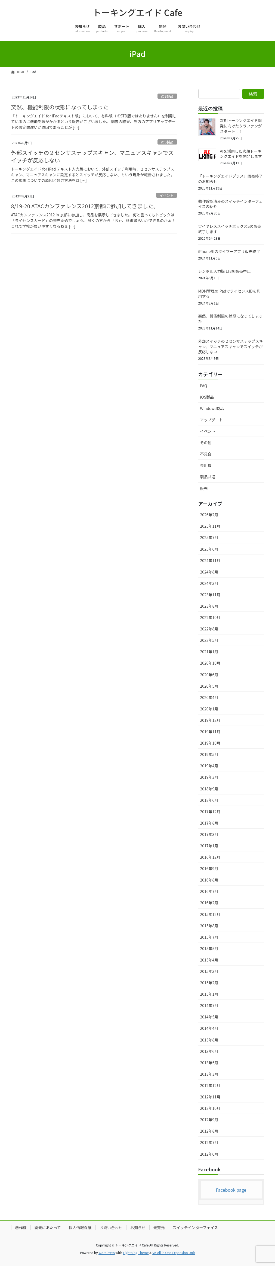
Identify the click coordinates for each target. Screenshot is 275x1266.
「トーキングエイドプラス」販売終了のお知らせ (230, 178)
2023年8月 (209, 606)
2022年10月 (210, 617)
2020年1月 (209, 708)
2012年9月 (209, 1119)
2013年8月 (209, 1040)
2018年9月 (209, 788)
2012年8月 (209, 1131)
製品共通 (207, 476)
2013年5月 (209, 1062)
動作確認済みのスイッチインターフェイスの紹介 (230, 203)
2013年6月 (209, 1051)
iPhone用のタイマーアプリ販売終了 (229, 251)
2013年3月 (209, 1074)
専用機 (206, 465)
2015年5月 (209, 948)
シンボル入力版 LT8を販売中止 (224, 271)
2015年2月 (209, 982)
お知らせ (138, 1227)
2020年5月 (209, 686)
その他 (206, 442)
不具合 (206, 454)
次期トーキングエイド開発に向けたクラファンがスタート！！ (241, 126)
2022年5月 (209, 640)
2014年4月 (209, 1028)
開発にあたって (48, 1227)
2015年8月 (209, 925)
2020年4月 (209, 697)
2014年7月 (209, 1005)
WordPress (106, 1252)
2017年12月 (210, 811)
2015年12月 (210, 914)
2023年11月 (210, 594)
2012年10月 (210, 1108)
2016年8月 (209, 880)
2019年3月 (209, 777)
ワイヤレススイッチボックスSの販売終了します (229, 228)
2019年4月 (209, 765)
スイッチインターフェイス (195, 1227)
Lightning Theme (136, 1252)
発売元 (159, 1227)
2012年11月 (210, 1097)
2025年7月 (209, 537)
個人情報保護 (80, 1227)
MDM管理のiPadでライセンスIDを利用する (229, 293)
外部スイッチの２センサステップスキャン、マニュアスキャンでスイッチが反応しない (92, 156)
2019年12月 (210, 720)
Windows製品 (212, 408)
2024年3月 (209, 583)
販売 (204, 488)
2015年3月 (209, 971)
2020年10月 (210, 663)
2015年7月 (209, 937)
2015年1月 (209, 994)
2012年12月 (210, 1085)
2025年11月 (210, 526)
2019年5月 (209, 754)
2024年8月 (209, 572)
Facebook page (231, 1190)
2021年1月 (209, 651)
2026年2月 (209, 514)
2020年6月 (209, 674)
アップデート (211, 419)
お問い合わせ (111, 1227)
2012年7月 (209, 1142)
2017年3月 (209, 834)
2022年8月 (209, 629)
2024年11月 (210, 560)
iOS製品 (167, 96)
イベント (167, 195)
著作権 (21, 1227)
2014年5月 (209, 1017)
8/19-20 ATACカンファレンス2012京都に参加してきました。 (85, 206)
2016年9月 (209, 868)
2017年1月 (209, 845)
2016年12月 (210, 857)
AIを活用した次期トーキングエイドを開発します (241, 153)
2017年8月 (209, 823)
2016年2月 (209, 902)
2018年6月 (209, 800)
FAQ (203, 385)
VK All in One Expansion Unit (173, 1252)
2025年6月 (209, 549)
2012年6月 (209, 1154)
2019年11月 (210, 731)
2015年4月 (209, 960)
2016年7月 (209, 891)
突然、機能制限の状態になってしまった (60, 107)
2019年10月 (210, 743)
